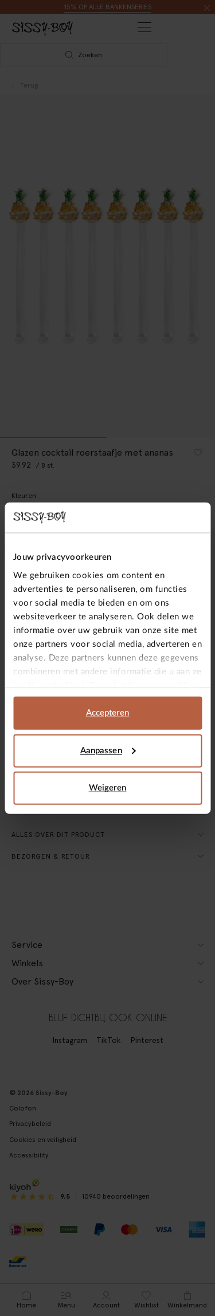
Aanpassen (108, 750)
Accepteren (108, 713)
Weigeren (108, 788)
